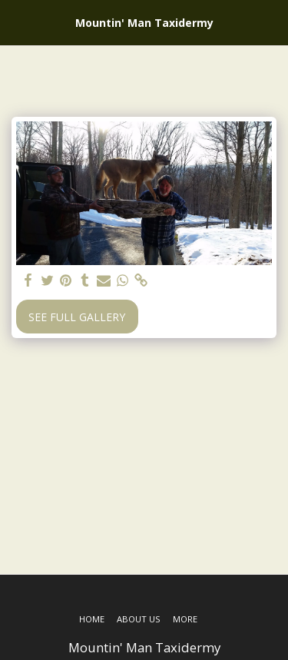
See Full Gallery (76, 317)
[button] (17, 22)
